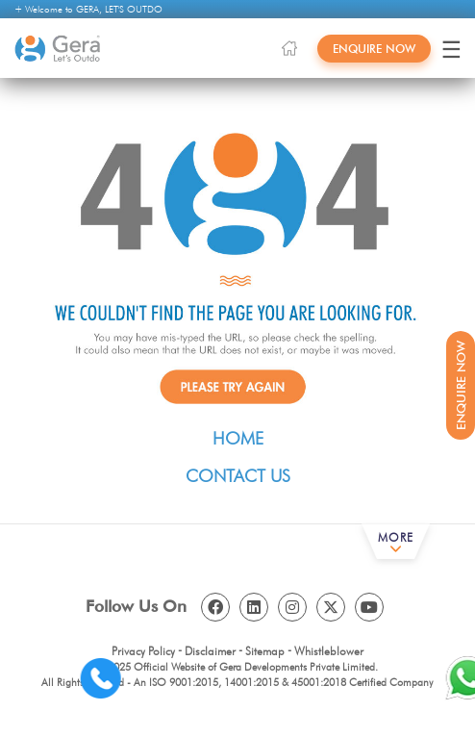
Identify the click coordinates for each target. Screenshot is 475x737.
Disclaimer (210, 651)
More (395, 537)
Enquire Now (374, 48)
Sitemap (265, 651)
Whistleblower (328, 651)
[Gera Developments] (57, 48)
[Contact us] (118, 678)
